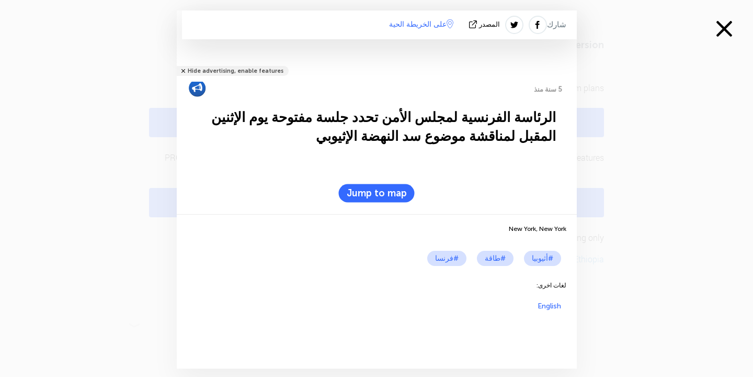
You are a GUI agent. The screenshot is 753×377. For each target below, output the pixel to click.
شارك (556, 24)
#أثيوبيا (542, 258)
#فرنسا (447, 258)
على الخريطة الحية (421, 24)
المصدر (485, 24)
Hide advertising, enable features (235, 71)
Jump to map (377, 193)
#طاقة (495, 258)
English (549, 306)
